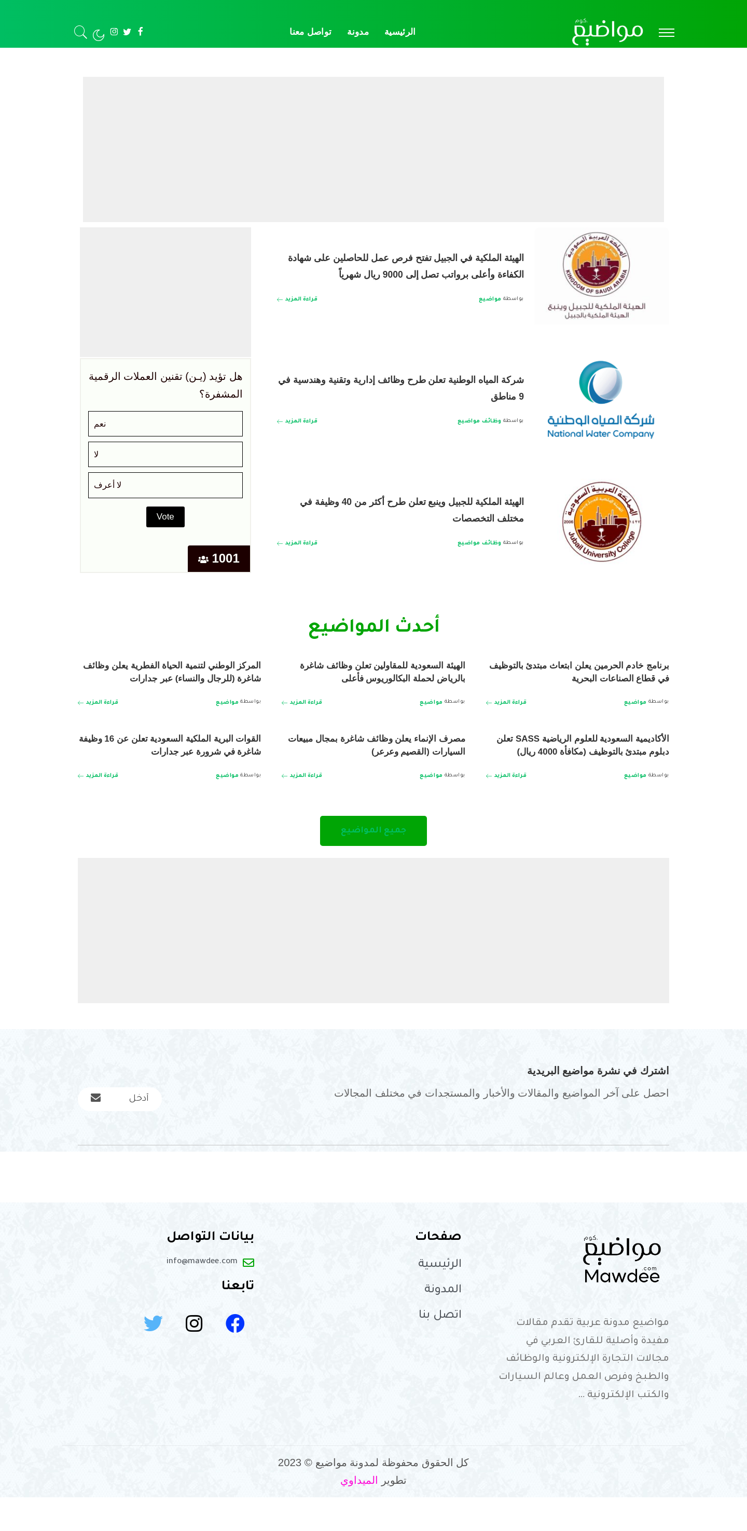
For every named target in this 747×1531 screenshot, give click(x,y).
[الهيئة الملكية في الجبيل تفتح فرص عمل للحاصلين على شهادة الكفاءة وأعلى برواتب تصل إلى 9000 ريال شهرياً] (601, 278)
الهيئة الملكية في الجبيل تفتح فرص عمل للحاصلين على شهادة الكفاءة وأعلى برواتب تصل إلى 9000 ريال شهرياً (402, 264)
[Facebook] (140, 32)
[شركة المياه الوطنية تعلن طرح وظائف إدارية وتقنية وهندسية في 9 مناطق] (601, 399)
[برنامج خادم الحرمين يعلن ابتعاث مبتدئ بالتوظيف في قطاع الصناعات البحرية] (506, 702)
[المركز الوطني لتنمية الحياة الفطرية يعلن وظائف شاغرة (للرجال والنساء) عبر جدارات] (98, 715)
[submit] (97, 1129)
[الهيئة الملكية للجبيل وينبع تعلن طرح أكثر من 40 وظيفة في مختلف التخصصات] (601, 521)
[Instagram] (114, 32)
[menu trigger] (661, 32)
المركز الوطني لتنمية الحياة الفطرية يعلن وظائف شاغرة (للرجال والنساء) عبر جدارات (172, 677)
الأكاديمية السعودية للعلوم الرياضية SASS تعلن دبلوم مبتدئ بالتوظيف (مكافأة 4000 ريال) (578, 764)
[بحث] (81, 32)
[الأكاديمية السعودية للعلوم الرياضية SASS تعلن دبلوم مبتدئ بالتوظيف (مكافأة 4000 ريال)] (506, 802)
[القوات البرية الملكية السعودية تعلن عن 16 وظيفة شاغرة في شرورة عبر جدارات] (98, 802)
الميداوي (359, 1514)
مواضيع (490, 308)
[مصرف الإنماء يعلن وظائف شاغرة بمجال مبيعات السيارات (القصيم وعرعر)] (302, 789)
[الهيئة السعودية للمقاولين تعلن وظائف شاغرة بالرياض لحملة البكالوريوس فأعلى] (302, 715)
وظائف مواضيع (480, 421)
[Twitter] (127, 32)
